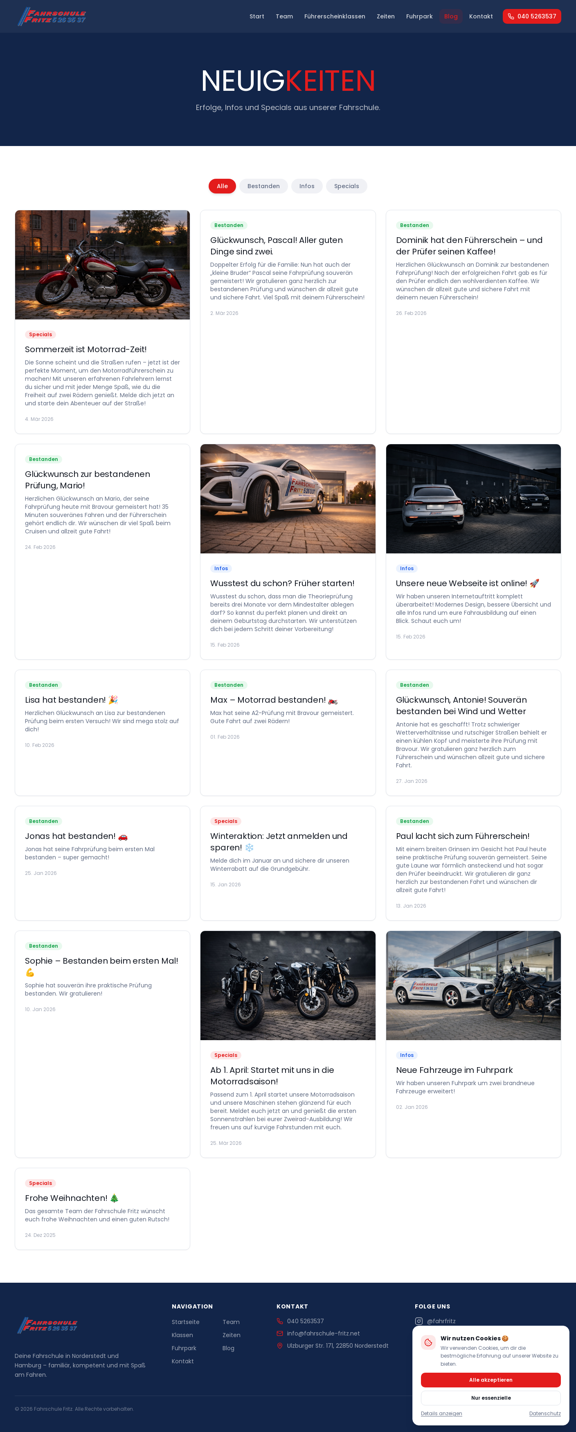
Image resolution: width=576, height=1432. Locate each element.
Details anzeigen (441, 1413)
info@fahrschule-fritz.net (318, 1333)
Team (284, 16)
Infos (307, 186)
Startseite (186, 1322)
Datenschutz (545, 1413)
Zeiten (386, 16)
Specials (346, 186)
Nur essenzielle (491, 1397)
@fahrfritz (435, 1321)
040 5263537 (532, 16)
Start (257, 16)
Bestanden (264, 186)
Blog (451, 16)
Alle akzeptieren (491, 1379)
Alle (222, 186)
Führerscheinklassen (334, 16)
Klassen (182, 1335)
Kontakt (481, 16)
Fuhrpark (419, 16)
